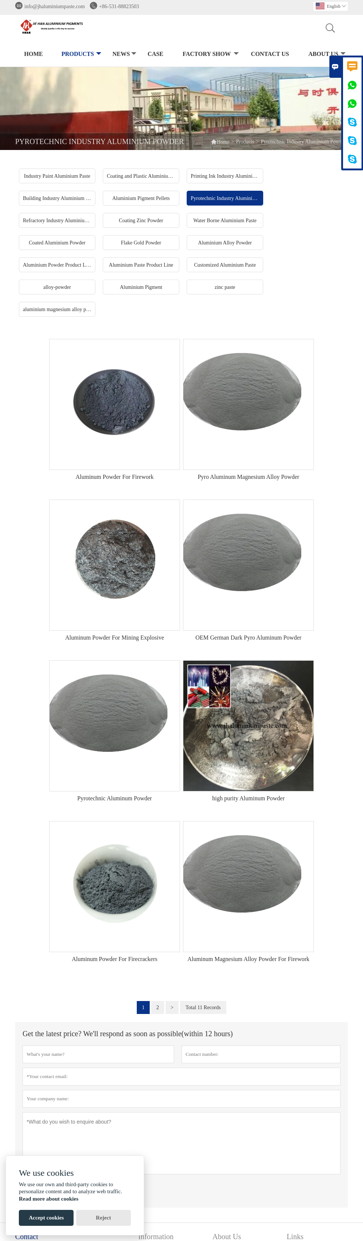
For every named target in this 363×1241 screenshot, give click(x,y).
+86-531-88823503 (119, 6)
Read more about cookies (48, 1199)
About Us (326, 54)
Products (80, 54)
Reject (103, 1218)
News (123, 54)
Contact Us (270, 54)
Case (155, 54)
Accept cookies (46, 1218)
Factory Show (210, 54)
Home (33, 54)
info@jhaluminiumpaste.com (54, 6)
